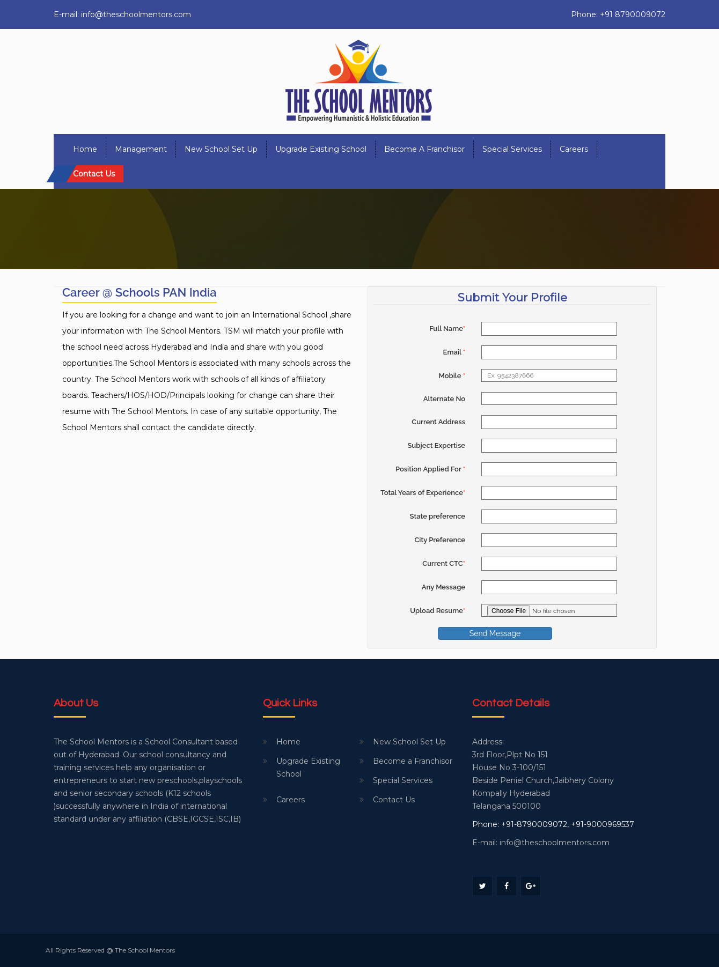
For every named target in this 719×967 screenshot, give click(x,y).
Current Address (438, 422)
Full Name (447, 328)
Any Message (443, 587)
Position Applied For (430, 469)
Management (141, 149)
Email (454, 352)
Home (85, 149)
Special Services (512, 149)
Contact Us (394, 799)
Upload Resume (437, 611)
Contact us (94, 174)
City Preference (439, 540)
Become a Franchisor (424, 149)
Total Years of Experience (422, 493)
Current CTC (443, 563)
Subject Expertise (436, 445)
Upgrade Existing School (320, 149)
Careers (574, 149)
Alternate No (444, 399)
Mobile (451, 376)
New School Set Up (221, 149)
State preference (437, 516)
